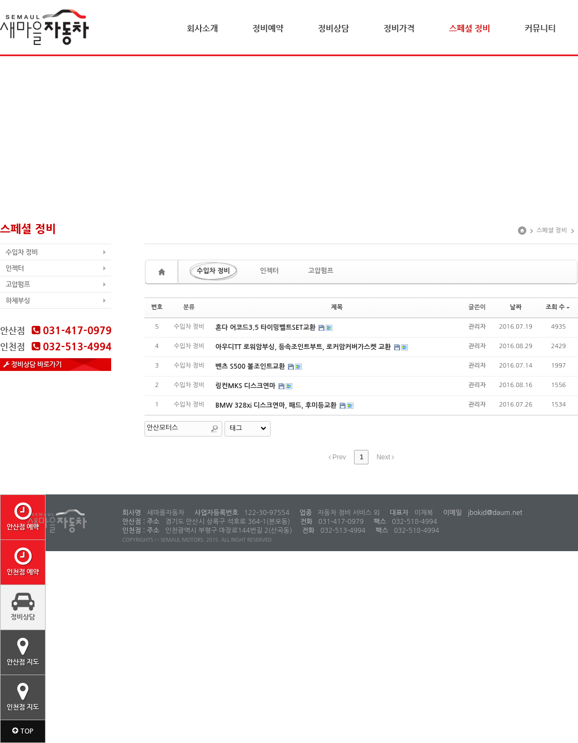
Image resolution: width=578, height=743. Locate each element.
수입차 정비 (22, 252)
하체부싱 (18, 300)
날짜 (516, 307)
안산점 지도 (23, 651)
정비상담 (333, 28)
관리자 (477, 327)
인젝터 (15, 268)
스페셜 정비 (469, 28)
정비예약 (267, 28)
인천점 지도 (23, 696)
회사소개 (202, 28)
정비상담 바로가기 (32, 364)
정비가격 (399, 28)
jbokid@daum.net (494, 512)
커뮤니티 (540, 28)
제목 (337, 307)
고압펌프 (18, 284)
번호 (157, 307)
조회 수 (558, 307)
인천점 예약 (23, 561)
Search (214, 428)
